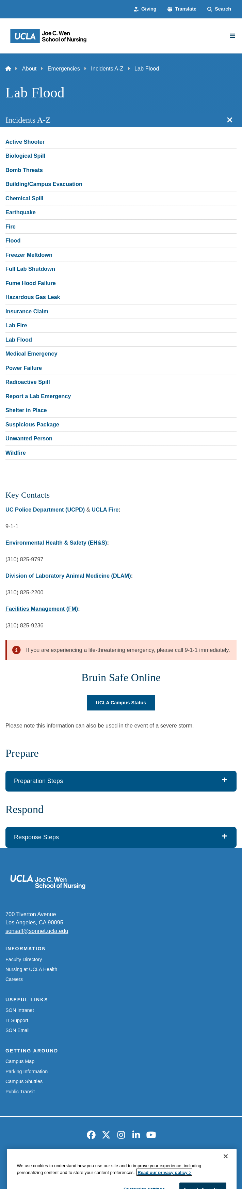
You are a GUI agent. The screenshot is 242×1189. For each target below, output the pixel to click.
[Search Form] (219, 9)
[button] (182, 9)
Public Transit (20, 1091)
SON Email (17, 1030)
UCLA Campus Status (121, 702)
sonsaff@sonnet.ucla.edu (36, 931)
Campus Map (19, 1061)
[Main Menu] (232, 36)
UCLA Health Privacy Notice (172, 1162)
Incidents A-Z (107, 68)
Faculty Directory (23, 959)
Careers (14, 979)
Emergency (29, 1162)
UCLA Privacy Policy (110, 1162)
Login (219, 1162)
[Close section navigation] (230, 120)
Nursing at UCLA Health (31, 969)
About (29, 68)
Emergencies (64, 68)
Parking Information (26, 1071)
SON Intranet (19, 1010)
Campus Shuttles (24, 1081)
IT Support (16, 1020)
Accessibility (65, 1162)
